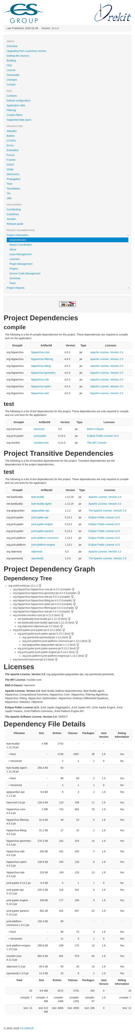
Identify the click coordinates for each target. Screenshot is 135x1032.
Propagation (14, 179)
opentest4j (37, 558)
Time (9, 183)
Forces (11, 155)
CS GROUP (27, 1028)
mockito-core (41, 442)
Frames (11, 159)
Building (11, 60)
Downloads (13, 74)
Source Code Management (24, 273)
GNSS (10, 164)
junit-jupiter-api (39, 517)
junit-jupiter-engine (42, 524)
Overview (12, 46)
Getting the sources (18, 55)
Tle (8, 193)
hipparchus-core (40, 352)
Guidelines (13, 214)
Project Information (68, 235)
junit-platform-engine (43, 544)
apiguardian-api (40, 510)
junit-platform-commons (44, 537)
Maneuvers (13, 174)
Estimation (13, 150)
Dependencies (17, 239)
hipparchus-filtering (42, 359)
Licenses (14, 259)
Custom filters (15, 114)
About (12, 249)
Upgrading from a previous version (26, 50)
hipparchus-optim (41, 386)
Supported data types (19, 119)
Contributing (14, 209)
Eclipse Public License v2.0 (103, 435)
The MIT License (96, 442)
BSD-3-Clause (95, 429)
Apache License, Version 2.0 (106, 352)
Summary (15, 278)
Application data (16, 105)
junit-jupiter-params (42, 531)
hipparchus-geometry (43, 372)
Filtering (11, 110)
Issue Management (20, 254)
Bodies (11, 135)
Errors (10, 145)
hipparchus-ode (40, 379)
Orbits (10, 169)
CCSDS (11, 140)
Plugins (13, 268)
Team (12, 283)
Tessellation (13, 188)
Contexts (12, 95)
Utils (9, 198)
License (11, 70)
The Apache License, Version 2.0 (107, 510)
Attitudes (12, 131)
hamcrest (39, 429)
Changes (12, 79)
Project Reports (68, 287)
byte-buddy (37, 496)
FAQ (9, 65)
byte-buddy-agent (41, 503)
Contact (11, 84)
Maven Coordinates (20, 244)
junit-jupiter (40, 435)
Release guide (15, 223)
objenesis (36, 551)
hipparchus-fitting (41, 365)
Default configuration (18, 100)
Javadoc (11, 219)
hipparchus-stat (40, 393)
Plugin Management (21, 263)
